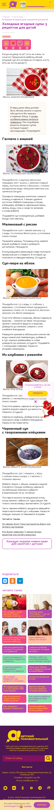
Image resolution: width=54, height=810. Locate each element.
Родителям (17, 17)
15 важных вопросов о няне (39, 678)
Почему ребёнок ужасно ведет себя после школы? (38, 708)
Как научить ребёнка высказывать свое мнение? (39, 699)
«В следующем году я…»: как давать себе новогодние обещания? (13, 689)
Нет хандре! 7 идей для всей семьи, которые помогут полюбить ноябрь (12, 614)
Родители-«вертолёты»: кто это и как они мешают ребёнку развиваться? (14, 640)
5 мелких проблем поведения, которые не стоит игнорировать (39, 649)
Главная (6, 17)
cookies (27, 806)
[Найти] (48, 758)
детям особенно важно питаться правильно (24, 119)
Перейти (38, 393)
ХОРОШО (42, 805)
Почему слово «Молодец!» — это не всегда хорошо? (39, 614)
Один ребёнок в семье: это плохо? (38, 638)
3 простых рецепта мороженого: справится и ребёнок (13, 669)
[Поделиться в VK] (5, 581)
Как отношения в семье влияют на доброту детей (11, 699)
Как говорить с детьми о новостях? (13, 707)
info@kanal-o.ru (30, 781)
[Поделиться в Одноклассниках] (12, 581)
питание (6, 36)
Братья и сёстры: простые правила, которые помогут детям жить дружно (39, 689)
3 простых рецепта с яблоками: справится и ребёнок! (14, 659)
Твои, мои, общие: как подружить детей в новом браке (40, 669)
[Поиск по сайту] (23, 758)
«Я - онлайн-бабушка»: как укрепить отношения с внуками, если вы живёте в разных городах (13, 679)
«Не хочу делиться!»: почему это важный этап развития (13, 649)
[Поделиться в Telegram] (20, 581)
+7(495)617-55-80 (31, 777)
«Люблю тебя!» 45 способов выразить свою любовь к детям (40, 659)
